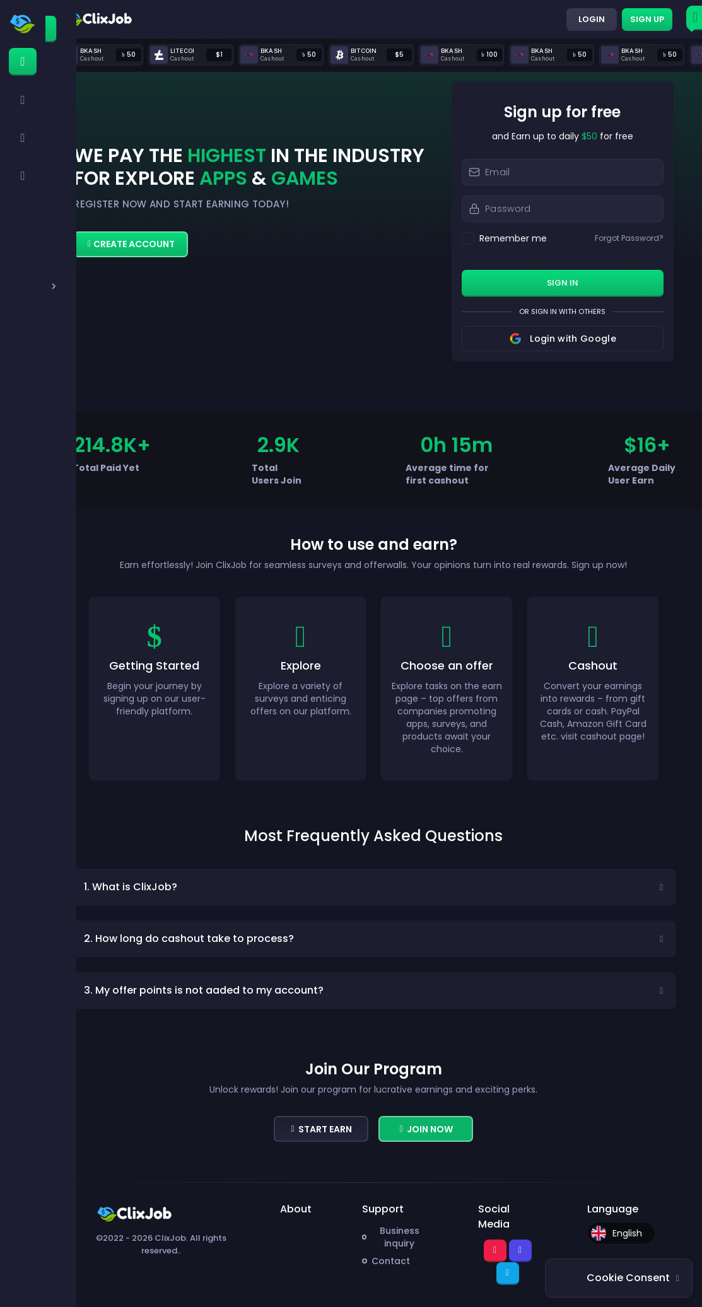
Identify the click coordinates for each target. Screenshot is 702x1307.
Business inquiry (399, 1237)
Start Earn (321, 1129)
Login (591, 19)
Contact (390, 1261)
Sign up (647, 19)
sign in (562, 283)
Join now (425, 1129)
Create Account (131, 244)
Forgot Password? (629, 238)
